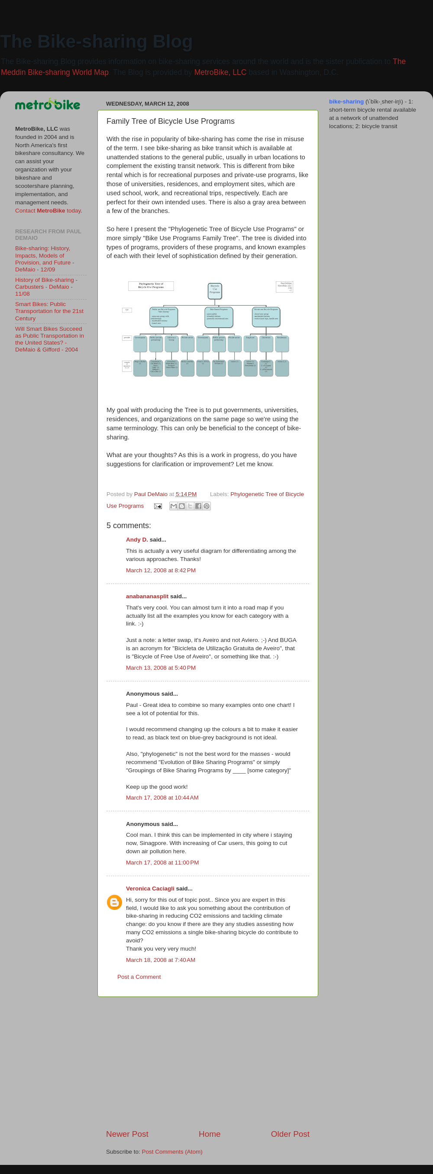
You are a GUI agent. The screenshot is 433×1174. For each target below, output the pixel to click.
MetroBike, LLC (220, 72)
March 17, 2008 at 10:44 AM (162, 797)
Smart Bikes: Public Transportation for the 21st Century (49, 311)
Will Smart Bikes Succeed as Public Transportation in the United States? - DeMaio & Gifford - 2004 (49, 339)
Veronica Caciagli (150, 888)
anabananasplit (147, 596)
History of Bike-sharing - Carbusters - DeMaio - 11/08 (46, 287)
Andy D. (137, 539)
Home (209, 1134)
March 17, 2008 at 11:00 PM (162, 862)
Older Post (290, 1134)
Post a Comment (139, 977)
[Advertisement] (208, 1063)
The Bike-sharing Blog (96, 41)
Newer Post (127, 1134)
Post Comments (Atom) (172, 1151)
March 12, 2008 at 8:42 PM (161, 570)
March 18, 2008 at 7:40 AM (160, 960)
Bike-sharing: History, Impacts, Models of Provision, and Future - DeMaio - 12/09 (44, 259)
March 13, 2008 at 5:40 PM (161, 667)
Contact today (48, 210)
